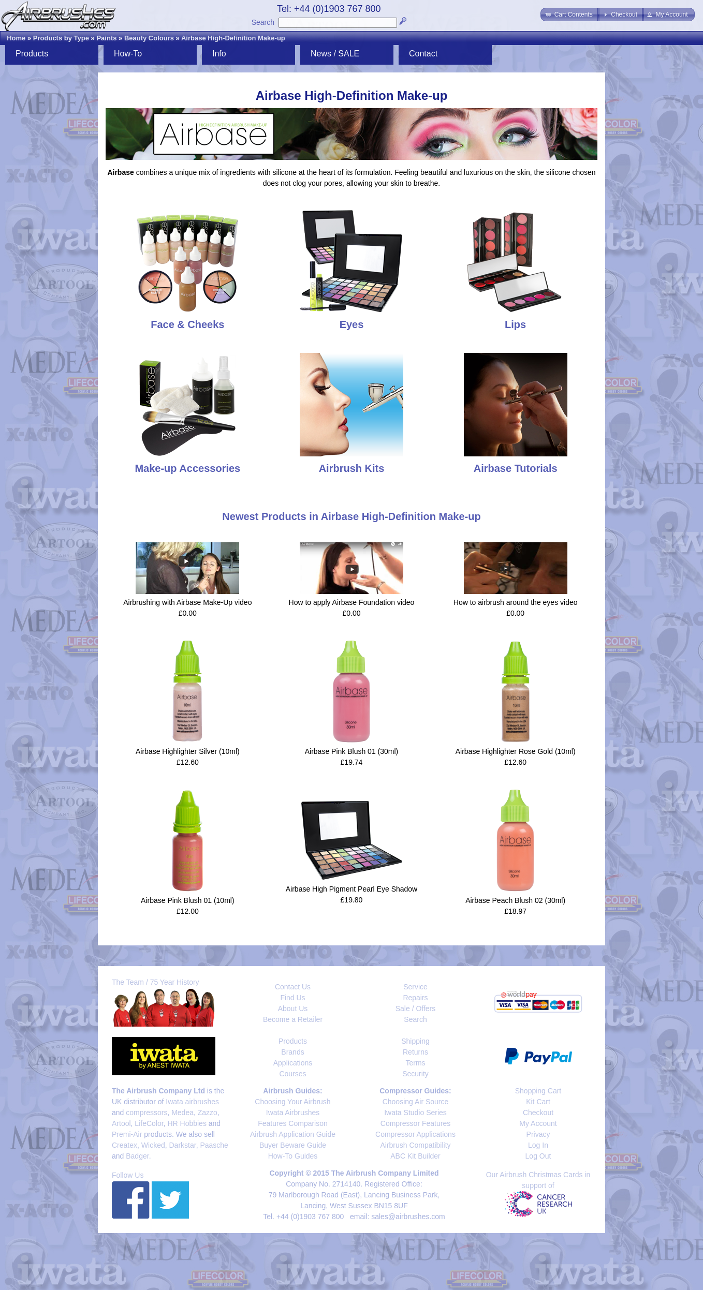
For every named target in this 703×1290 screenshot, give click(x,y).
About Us (293, 1008)
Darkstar (182, 1145)
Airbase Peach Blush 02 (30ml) (515, 900)
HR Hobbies (186, 1123)
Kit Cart (538, 1102)
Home (16, 38)
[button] (569, 14)
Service (415, 987)
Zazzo (207, 1112)
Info (219, 53)
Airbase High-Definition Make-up (233, 38)
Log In (538, 1145)
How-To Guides (293, 1156)
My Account (537, 1123)
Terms (415, 1063)
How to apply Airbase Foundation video (352, 602)
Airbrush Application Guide (292, 1134)
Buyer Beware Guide (292, 1145)
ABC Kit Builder (415, 1156)
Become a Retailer (293, 1019)
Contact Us (293, 987)
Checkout (538, 1112)
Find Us (292, 998)
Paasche (214, 1145)
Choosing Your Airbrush (292, 1102)
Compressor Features (415, 1123)
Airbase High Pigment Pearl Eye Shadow (351, 889)
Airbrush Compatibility (415, 1145)
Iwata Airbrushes (293, 1112)
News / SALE (335, 53)
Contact (423, 53)
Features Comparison (293, 1123)
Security (415, 1074)
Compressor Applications (415, 1134)
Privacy (538, 1134)
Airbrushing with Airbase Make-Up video (187, 602)
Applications (293, 1063)
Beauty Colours (149, 38)
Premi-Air (127, 1134)
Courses (292, 1074)
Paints (106, 38)
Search (263, 22)
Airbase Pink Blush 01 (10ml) (188, 900)
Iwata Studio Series (415, 1112)
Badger (137, 1156)
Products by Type (61, 38)
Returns (415, 1052)
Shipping (415, 1041)
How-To (128, 53)
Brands (292, 1052)
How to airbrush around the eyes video (515, 602)
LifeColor (149, 1123)
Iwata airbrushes (192, 1102)
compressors (146, 1112)
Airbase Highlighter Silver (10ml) (188, 751)
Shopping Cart (538, 1091)
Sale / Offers (416, 1008)
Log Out (538, 1156)
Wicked (153, 1145)
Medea (182, 1112)
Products (32, 53)
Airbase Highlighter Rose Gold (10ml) (516, 751)
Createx (124, 1145)
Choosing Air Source (416, 1102)
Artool (121, 1123)
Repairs (415, 998)
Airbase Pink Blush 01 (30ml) (352, 751)
